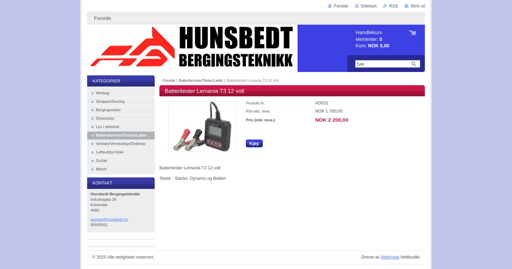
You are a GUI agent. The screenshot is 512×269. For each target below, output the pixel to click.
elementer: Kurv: (372, 39)
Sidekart (369, 5)
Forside (341, 5)
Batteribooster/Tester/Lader (201, 80)
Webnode (390, 257)
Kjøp (254, 143)
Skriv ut (417, 5)
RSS (393, 5)
